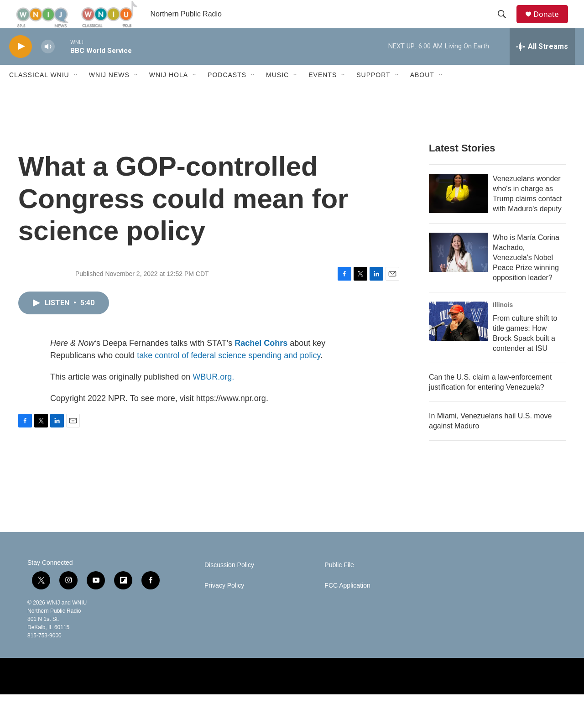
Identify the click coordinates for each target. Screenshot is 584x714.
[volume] (48, 66)
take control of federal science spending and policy (228, 375)
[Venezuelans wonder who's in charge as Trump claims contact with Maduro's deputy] (458, 213)
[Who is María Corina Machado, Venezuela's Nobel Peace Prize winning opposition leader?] (458, 272)
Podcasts (227, 95)
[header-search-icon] (506, 24)
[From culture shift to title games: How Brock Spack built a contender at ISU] (458, 340)
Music (277, 95)
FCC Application (347, 605)
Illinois (503, 324)
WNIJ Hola (168, 95)
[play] (20, 66)
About (422, 95)
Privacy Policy (224, 605)
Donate (551, 24)
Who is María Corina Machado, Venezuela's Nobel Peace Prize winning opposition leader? (526, 277)
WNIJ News (109, 95)
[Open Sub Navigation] (76, 95)
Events (322, 95)
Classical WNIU (39, 95)
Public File (339, 584)
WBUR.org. (213, 396)
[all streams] (542, 66)
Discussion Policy (229, 584)
